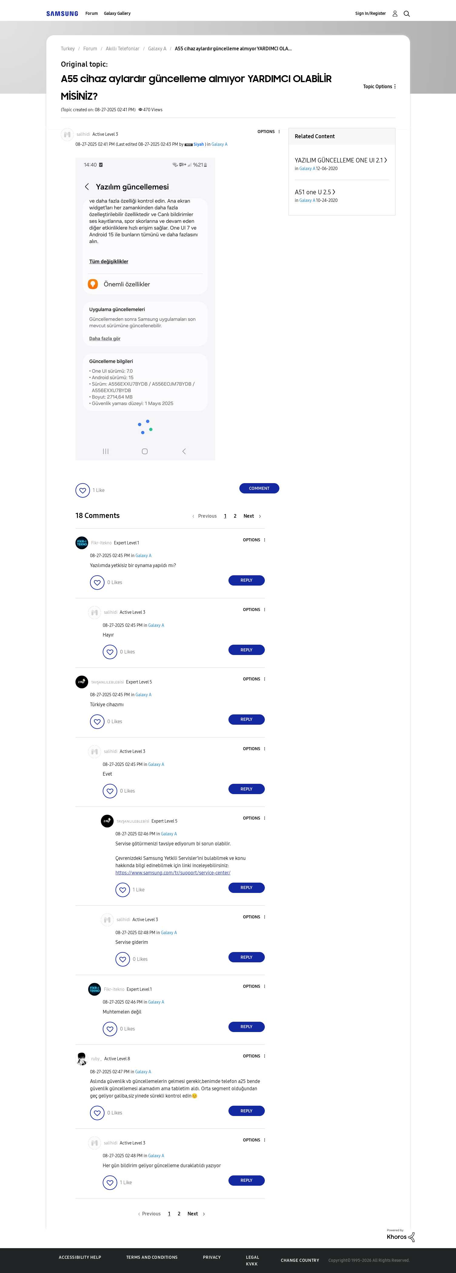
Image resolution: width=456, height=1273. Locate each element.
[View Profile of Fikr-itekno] (101, 543)
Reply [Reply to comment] (246, 580)
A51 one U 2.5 (313, 192)
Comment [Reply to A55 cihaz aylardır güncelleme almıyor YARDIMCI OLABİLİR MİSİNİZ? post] (259, 488)
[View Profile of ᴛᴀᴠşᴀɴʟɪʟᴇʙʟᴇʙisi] (107, 682)
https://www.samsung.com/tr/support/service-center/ (173, 873)
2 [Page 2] (235, 516)
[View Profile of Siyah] (199, 144)
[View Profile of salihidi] (83, 134)
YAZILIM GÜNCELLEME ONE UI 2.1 (339, 160)
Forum (91, 13)
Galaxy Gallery (117, 13)
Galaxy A (219, 144)
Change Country (300, 1260)
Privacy (212, 1257)
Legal (252, 1257)
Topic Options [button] (377, 86)
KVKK (252, 1264)
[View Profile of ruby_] (96, 1058)
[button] (268, 132)
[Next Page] (252, 516)
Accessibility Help (80, 1257)
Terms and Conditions (152, 1257)
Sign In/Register (370, 13)
